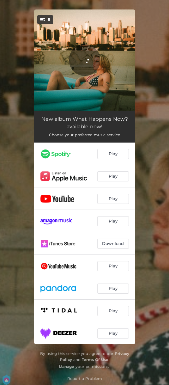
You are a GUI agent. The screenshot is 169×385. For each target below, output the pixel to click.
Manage (66, 366)
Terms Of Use (95, 359)
